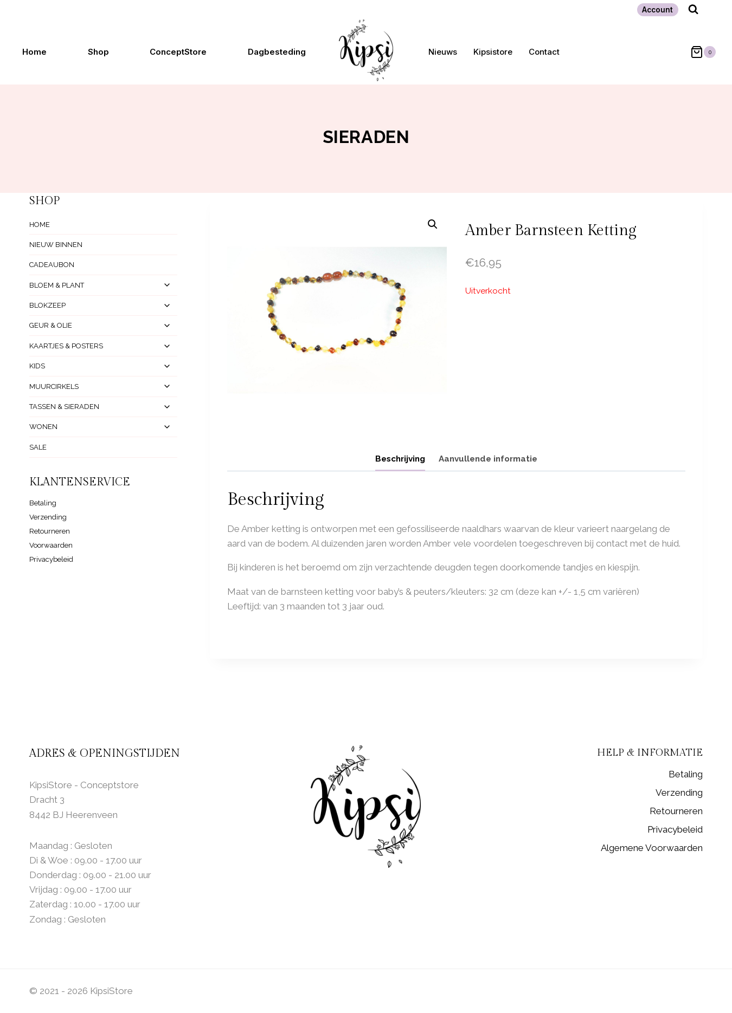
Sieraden (366, 137)
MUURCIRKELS (54, 386)
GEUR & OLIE (50, 325)
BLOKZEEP (47, 305)
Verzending (48, 517)
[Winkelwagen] (697, 52)
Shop (98, 52)
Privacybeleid (51, 559)
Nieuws (442, 52)
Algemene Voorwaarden (652, 847)
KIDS (37, 366)
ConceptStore (178, 52)
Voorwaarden (51, 545)
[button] (432, 224)
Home (34, 52)
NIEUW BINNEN (55, 245)
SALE (38, 447)
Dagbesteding (277, 52)
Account (657, 9)
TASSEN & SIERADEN (64, 406)
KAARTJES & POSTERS (66, 346)
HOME (39, 224)
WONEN (43, 427)
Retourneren (49, 531)
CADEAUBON (51, 265)
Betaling (42, 503)
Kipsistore (492, 52)
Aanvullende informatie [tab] (488, 459)
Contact (544, 52)
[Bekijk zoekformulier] (693, 9)
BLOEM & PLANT (56, 285)
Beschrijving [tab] (400, 459)
